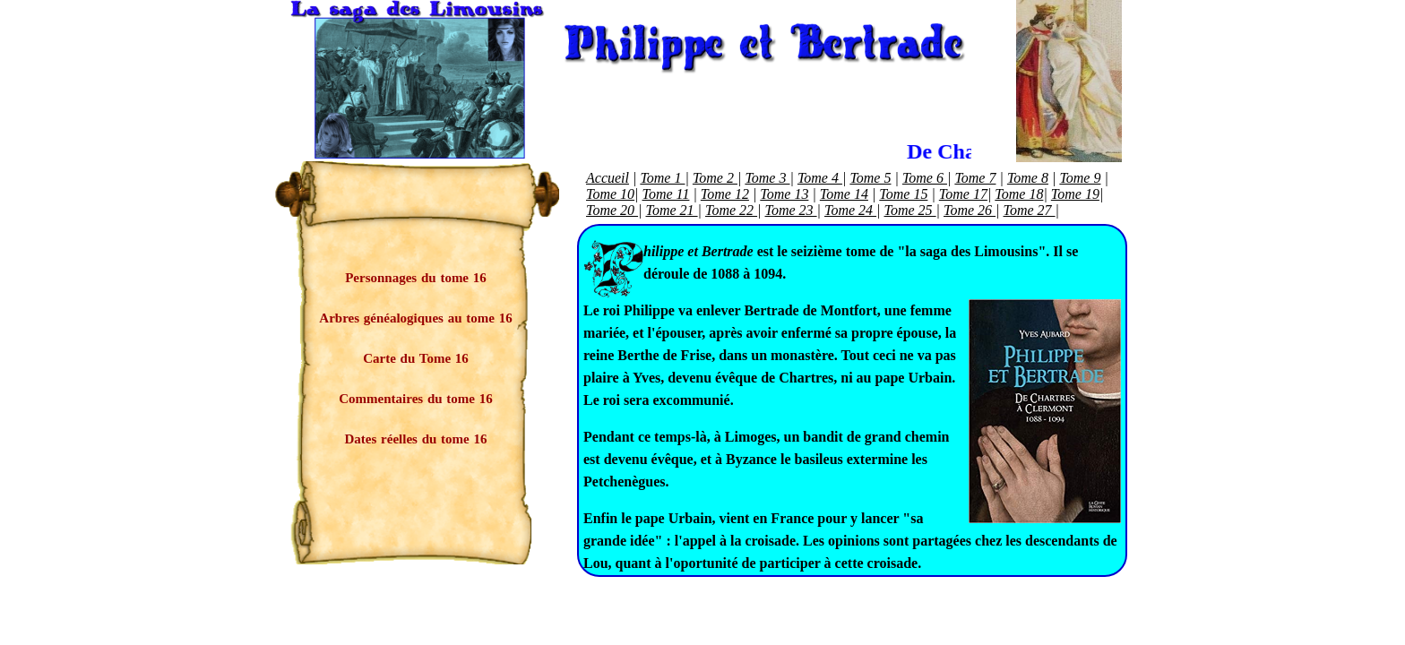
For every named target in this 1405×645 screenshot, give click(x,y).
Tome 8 (1027, 177)
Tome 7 (975, 177)
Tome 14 (844, 194)
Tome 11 (666, 194)
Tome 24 (850, 210)
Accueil (607, 177)
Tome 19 (1075, 194)
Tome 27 (1030, 210)
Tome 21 (672, 210)
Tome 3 (767, 177)
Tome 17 (963, 194)
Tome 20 (612, 210)
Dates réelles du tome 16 (416, 439)
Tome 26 (970, 210)
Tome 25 (910, 210)
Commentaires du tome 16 (415, 398)
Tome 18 (1019, 194)
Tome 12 (725, 194)
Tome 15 (903, 194)
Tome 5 (870, 177)
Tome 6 (924, 177)
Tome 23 (791, 210)
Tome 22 (731, 210)
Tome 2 (715, 177)
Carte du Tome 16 (416, 358)
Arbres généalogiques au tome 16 (415, 318)
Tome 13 (784, 194)
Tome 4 (819, 177)
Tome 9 (1079, 177)
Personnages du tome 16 (416, 278)
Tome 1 (662, 177)
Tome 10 (610, 194)
